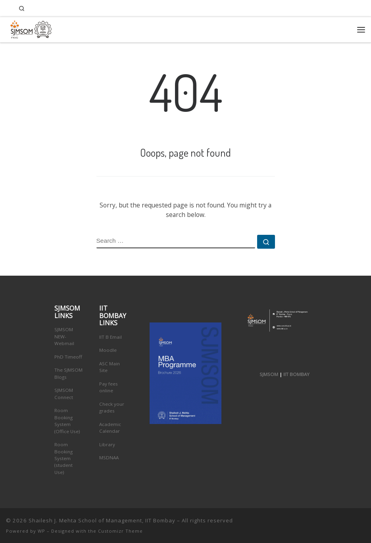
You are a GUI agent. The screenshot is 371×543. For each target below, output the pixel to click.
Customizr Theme (120, 531)
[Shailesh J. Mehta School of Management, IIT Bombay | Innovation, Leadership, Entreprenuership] (29, 28)
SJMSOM (269, 374)
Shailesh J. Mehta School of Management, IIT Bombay (102, 520)
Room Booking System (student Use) (63, 458)
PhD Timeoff (68, 357)
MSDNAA (109, 457)
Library (107, 444)
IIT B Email (110, 337)
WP (41, 531)
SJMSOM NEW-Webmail (64, 336)
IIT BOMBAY (296, 374)
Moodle (108, 350)
